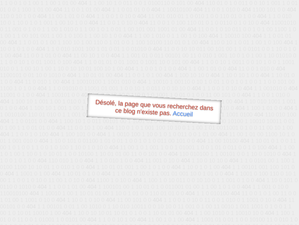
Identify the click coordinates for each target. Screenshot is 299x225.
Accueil (183, 114)
